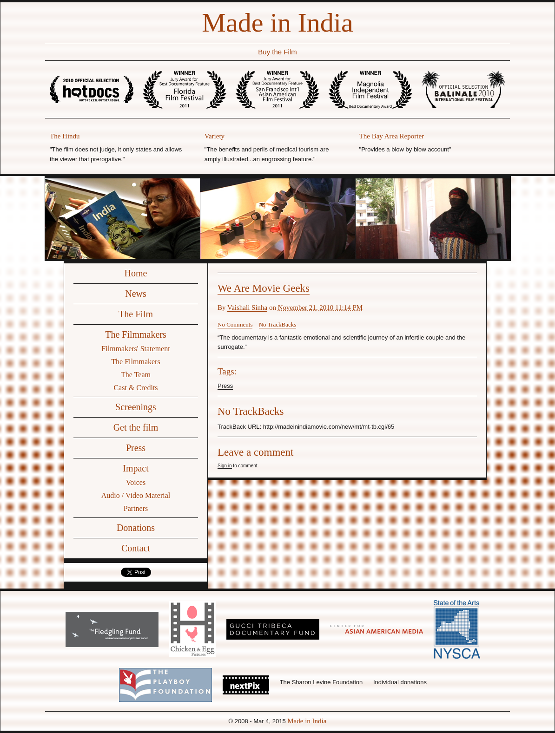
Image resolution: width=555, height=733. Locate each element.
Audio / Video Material (136, 495)
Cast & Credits (135, 388)
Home (136, 273)
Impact (136, 468)
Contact (135, 548)
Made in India (277, 22)
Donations (136, 528)
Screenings (135, 407)
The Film (136, 314)
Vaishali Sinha (247, 307)
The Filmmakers (135, 334)
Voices (135, 482)
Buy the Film (277, 52)
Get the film (136, 427)
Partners (136, 508)
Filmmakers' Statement (135, 349)
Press (135, 448)
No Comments (235, 324)
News (135, 293)
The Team (136, 375)
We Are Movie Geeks (264, 288)
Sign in (225, 465)
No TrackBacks (278, 324)
